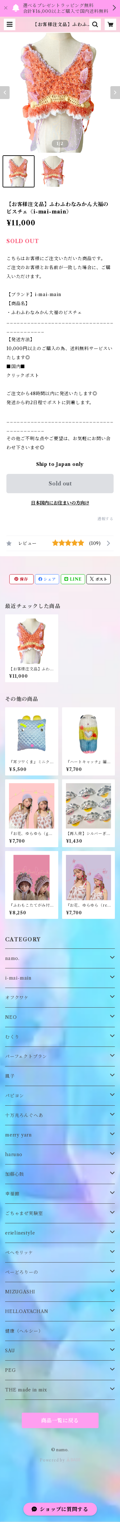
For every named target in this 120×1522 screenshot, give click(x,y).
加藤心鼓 (14, 1174)
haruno (13, 1154)
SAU (10, 1351)
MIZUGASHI (20, 1292)
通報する (105, 518)
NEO (11, 1017)
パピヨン (14, 1096)
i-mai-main (18, 978)
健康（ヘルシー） (24, 1331)
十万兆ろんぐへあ (24, 1115)
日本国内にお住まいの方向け (60, 503)
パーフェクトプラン (26, 1056)
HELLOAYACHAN (26, 1311)
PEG (10, 1370)
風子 (10, 1076)
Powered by (60, 1460)
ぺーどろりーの (21, 1272)
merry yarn (18, 1135)
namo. (12, 958)
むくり (12, 1037)
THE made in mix (26, 1390)
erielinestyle (20, 1233)
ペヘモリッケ (19, 1252)
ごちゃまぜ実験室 (24, 1213)
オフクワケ (17, 998)
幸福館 (12, 1194)
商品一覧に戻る (60, 1420)
